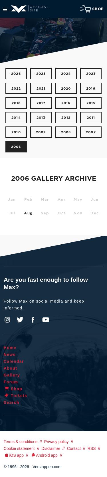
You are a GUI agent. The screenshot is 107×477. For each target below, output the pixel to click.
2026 (16, 73)
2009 (41, 132)
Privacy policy (56, 441)
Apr (62, 200)
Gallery (12, 375)
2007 (91, 132)
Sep (45, 213)
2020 (66, 88)
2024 (66, 73)
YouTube (45, 319)
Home (10, 347)
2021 (41, 88)
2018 (16, 103)
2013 (41, 117)
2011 (91, 117)
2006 (16, 146)
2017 (41, 103)
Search (11, 402)
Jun (94, 200)
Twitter (20, 319)
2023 (91, 73)
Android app (44, 455)
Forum (11, 382)
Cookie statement (19, 448)
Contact (74, 448)
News (10, 354)
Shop (92, 9)
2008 (66, 132)
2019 (91, 88)
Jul (12, 213)
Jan (12, 200)
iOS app (14, 455)
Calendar (14, 361)
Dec (94, 213)
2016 (66, 103)
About (10, 368)
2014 (16, 117)
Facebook (33, 319)
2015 (91, 103)
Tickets (15, 395)
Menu (5, 9)
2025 (41, 73)
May (78, 200)
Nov (78, 213)
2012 (65, 117)
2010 (16, 132)
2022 (16, 88)
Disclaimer (51, 448)
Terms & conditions (20, 441)
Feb (28, 200)
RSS (92, 448)
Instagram (7, 319)
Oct (61, 213)
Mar (45, 200)
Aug (28, 213)
